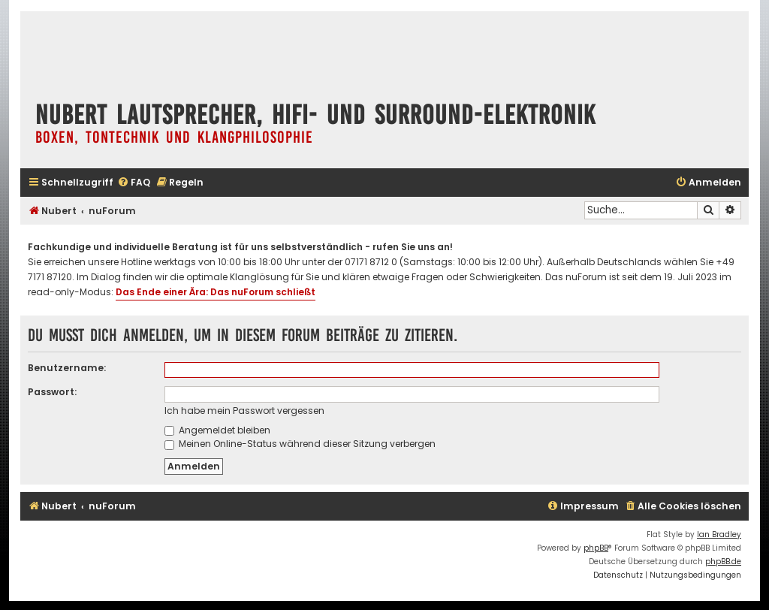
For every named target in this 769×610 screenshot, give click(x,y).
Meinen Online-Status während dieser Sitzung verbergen (300, 443)
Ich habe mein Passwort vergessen (244, 410)
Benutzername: (67, 367)
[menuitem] (133, 183)
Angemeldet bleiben (217, 430)
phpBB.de (723, 561)
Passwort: (52, 391)
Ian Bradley (719, 534)
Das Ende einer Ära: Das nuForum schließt (215, 291)
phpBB (596, 548)
